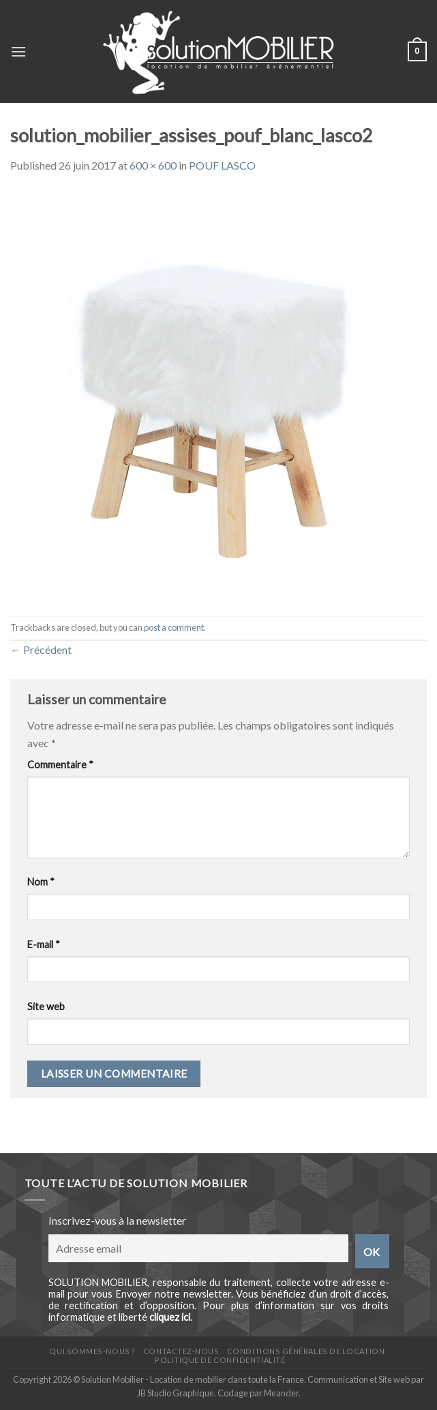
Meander (281, 1393)
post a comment (174, 627)
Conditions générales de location (306, 1351)
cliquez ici (169, 1317)
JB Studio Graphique (175, 1393)
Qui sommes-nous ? (92, 1351)
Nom (41, 882)
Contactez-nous (181, 1351)
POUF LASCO (222, 165)
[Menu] (18, 51)
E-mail (43, 944)
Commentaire (60, 764)
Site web (46, 1006)
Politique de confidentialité (220, 1360)
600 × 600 (153, 165)
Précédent (41, 649)
